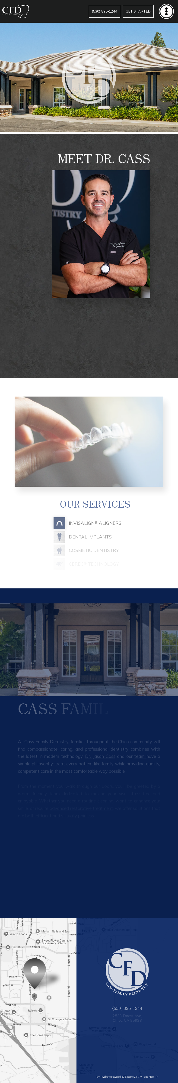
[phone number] (104, 11)
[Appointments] (138, 11)
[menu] (166, 11)
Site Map (149, 1076)
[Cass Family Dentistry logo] (15, 11)
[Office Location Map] (35, 995)
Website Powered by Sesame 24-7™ (122, 1076)
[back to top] (157, 1077)
